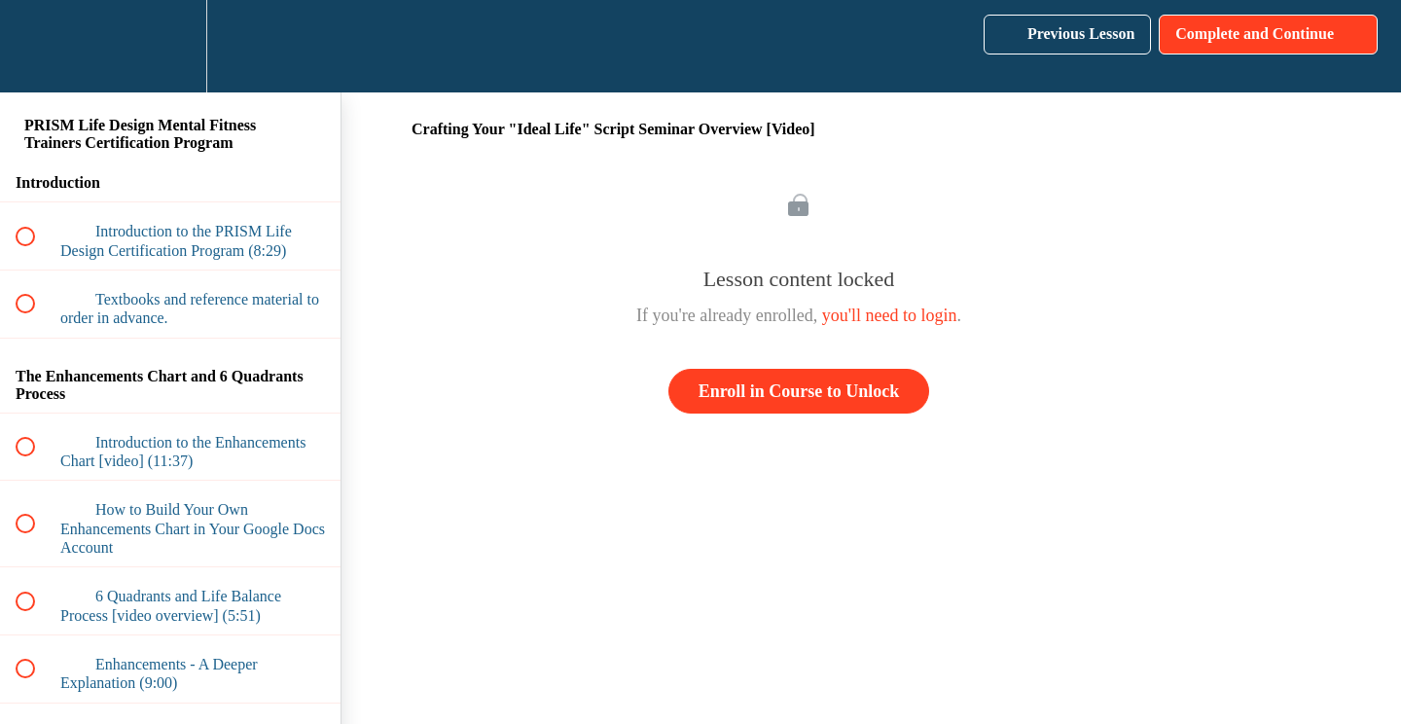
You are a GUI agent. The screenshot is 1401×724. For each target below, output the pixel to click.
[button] (36, 46)
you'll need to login (889, 315)
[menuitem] (170, 46)
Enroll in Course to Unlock (799, 391)
